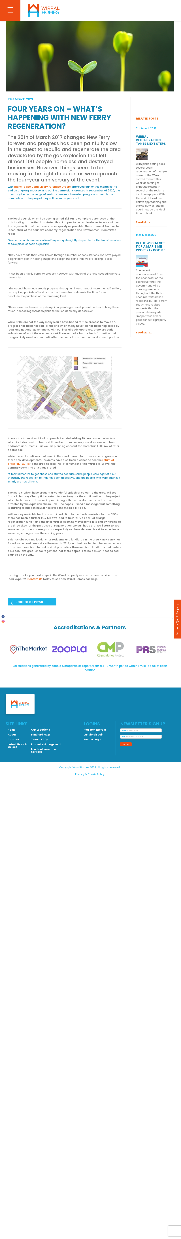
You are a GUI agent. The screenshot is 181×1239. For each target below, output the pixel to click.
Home (12, 730)
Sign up (126, 744)
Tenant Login (92, 739)
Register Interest (95, 730)
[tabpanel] (28, 649)
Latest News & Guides (17, 746)
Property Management (46, 744)
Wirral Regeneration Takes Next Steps (151, 140)
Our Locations (40, 730)
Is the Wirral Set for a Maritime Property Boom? (150, 246)
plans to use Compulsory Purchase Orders (42, 187)
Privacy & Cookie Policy (89, 774)
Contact (13, 739)
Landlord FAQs (40, 734)
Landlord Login (93, 734)
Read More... (144, 222)
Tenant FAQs (40, 739)
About (12, 734)
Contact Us (34, 579)
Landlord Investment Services (45, 750)
